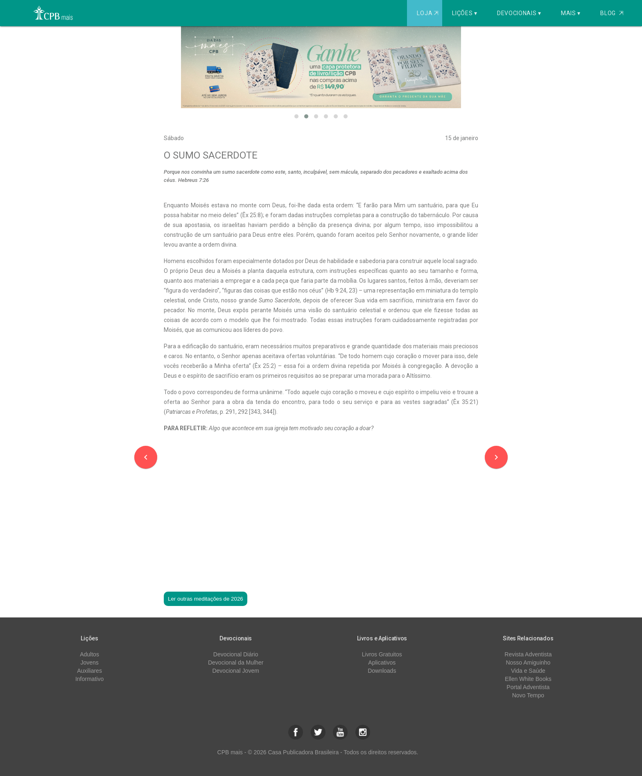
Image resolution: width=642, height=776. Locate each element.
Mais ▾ (571, 13)
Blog (612, 13)
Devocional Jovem (235, 670)
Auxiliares (89, 670)
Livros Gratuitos (382, 654)
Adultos (89, 654)
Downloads (382, 670)
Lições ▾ (464, 13)
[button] (296, 116)
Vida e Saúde (528, 670)
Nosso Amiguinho (528, 662)
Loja (428, 13)
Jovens (89, 662)
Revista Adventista (528, 654)
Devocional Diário (235, 654)
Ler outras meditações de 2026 (205, 599)
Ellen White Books (528, 679)
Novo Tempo (528, 695)
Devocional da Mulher (235, 662)
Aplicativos (382, 662)
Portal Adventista (527, 687)
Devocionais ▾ (519, 13)
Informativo (89, 679)
